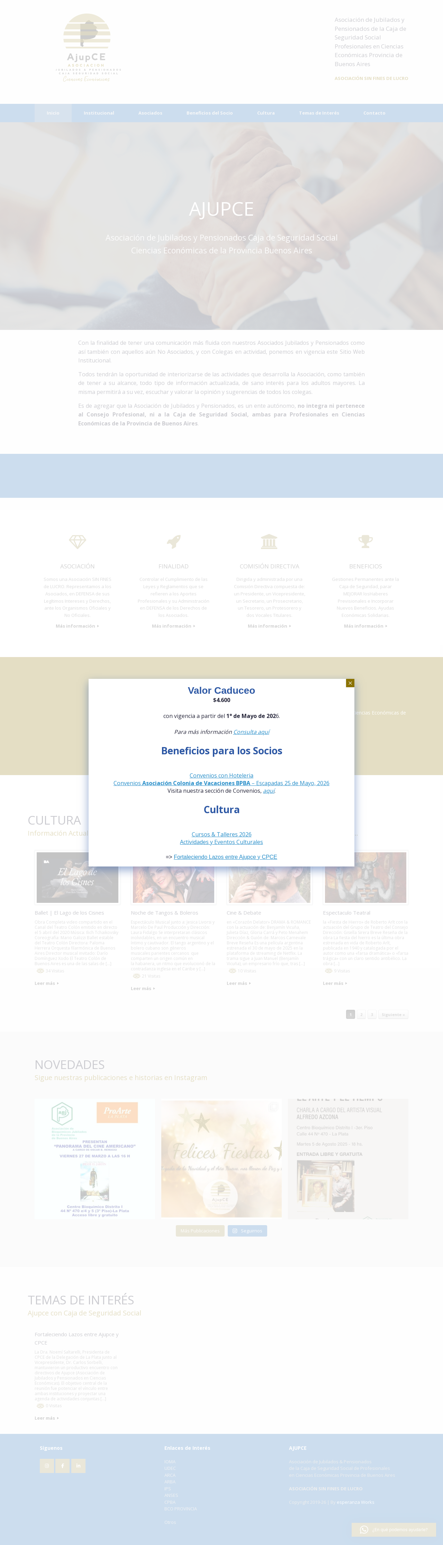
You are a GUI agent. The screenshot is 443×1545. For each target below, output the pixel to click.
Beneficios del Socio (210, 113)
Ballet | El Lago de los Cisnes (69, 912)
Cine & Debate (244, 912)
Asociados (150, 113)
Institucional (99, 113)
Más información (77, 626)
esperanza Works (355, 1502)
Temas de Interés (319, 113)
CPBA (169, 1502)
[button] (394, 1530)
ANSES (171, 1495)
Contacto (374, 113)
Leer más (47, 983)
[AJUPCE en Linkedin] (78, 1466)
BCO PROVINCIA (180, 1509)
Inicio (53, 113)
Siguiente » (393, 1014)
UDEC (170, 1468)
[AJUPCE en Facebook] (62, 1466)
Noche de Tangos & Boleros (164, 912)
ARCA (169, 1475)
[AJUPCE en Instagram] (47, 1466)
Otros (170, 1522)
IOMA (169, 1461)
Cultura (266, 113)
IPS (167, 1488)
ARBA (169, 1482)
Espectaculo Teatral (346, 912)
